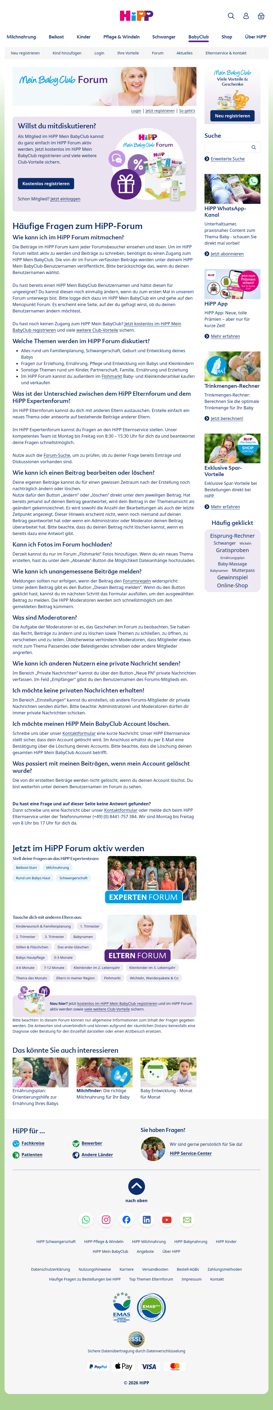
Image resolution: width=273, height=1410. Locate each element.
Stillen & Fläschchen (32, 947)
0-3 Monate (63, 957)
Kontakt (217, 1279)
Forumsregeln (137, 581)
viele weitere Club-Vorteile (107, 1009)
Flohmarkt (112, 376)
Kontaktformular (79, 733)
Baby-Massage (232, 564)
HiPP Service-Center (191, 1153)
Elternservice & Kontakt (226, 53)
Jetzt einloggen (66, 199)
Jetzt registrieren (160, 110)
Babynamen (83, 936)
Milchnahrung (57, 867)
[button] (231, 16)
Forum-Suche (56, 455)
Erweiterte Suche (228, 159)
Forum (157, 53)
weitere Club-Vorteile (97, 330)
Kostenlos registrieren (46, 184)
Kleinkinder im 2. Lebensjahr (97, 967)
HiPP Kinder (226, 1241)
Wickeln (245, 543)
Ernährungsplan (232, 558)
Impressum (192, 1279)
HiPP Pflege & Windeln (103, 1241)
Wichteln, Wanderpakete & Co (154, 978)
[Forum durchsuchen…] (232, 147)
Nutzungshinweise (95, 1269)
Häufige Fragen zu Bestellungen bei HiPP (85, 1279)
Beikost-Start (26, 867)
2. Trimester (25, 936)
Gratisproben (232, 550)
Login (100, 53)
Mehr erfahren (225, 336)
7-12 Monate (54, 967)
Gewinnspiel (232, 577)
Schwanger (225, 543)
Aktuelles (184, 53)
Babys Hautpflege (30, 957)
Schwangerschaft (73, 878)
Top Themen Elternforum (151, 1279)
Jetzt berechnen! (227, 418)
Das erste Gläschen (73, 947)
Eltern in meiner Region (75, 978)
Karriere (126, 1269)
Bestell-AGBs (188, 1269)
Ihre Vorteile (128, 53)
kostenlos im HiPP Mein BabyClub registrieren (117, 1003)
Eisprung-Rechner (232, 535)
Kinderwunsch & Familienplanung (43, 926)
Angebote (145, 1251)
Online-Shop (232, 585)
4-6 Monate (25, 967)
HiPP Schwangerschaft (55, 1241)
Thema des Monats (31, 978)
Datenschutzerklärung (50, 1269)
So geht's (187, 110)
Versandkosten (155, 1269)
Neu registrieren (25, 53)
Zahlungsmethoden (224, 1269)
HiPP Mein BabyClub (110, 1251)
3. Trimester (54, 936)
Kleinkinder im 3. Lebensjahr (152, 967)
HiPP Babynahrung (190, 1241)
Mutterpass (243, 570)
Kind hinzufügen (67, 53)
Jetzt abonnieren (227, 254)
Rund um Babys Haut (33, 878)
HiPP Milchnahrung (149, 1241)
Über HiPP (171, 1251)
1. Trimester (90, 926)
